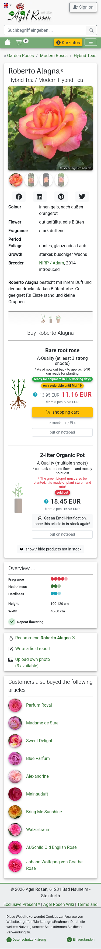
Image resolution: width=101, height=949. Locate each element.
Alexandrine (37, 776)
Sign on (83, 7)
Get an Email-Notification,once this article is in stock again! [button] (62, 521)
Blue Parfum (38, 758)
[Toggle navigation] (91, 42)
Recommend (45, 637)
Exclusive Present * (22, 904)
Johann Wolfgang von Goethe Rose (54, 865)
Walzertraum (38, 829)
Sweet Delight (39, 740)
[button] (14, 128)
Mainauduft (37, 794)
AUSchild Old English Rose (51, 847)
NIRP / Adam (51, 263)
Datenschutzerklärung (26, 939)
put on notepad (62, 432)
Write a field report (33, 648)
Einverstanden (81, 939)
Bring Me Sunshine (44, 811)
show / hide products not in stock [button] (50, 549)
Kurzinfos (68, 42)
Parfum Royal (39, 705)
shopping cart (62, 412)
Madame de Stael (43, 722)
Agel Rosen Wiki (58, 904)
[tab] (50, 318)
